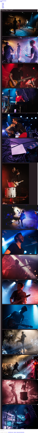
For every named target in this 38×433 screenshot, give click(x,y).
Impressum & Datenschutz (20, 432)
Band (3, 6)
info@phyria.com (10, 432)
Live (2, 5)
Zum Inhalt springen (3, 0)
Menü (1, 1)
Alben (3, 4)
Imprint (15, 432)
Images (3, 7)
